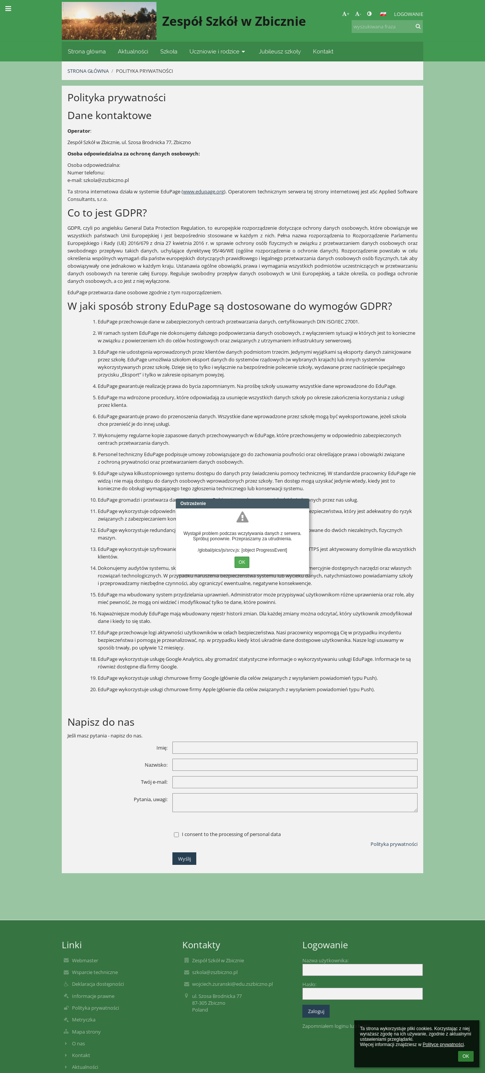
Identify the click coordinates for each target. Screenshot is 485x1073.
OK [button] (466, 1056)
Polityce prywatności (443, 1044)
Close (303, 503)
